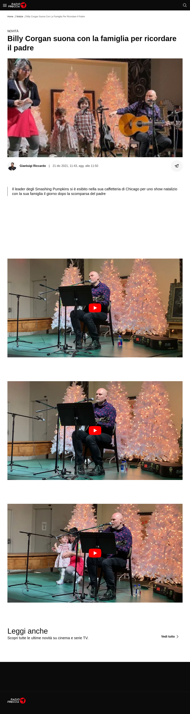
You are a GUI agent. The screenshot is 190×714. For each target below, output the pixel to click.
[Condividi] (177, 166)
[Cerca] (185, 5)
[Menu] (5, 5)
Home (10, 16)
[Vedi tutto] (170, 636)
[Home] (17, 5)
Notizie (19, 16)
